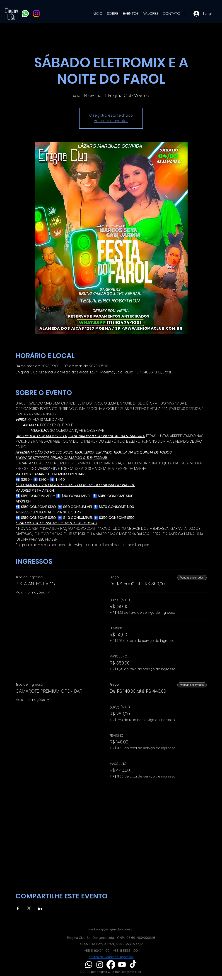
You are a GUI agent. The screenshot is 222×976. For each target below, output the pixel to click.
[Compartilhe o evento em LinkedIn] (40, 908)
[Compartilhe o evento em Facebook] (18, 908)
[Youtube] (122, 964)
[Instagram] (36, 13)
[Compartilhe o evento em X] (29, 908)
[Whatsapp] (25, 13)
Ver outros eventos (111, 120)
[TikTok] (133, 964)
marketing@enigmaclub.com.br (111, 929)
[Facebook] (110, 964)
